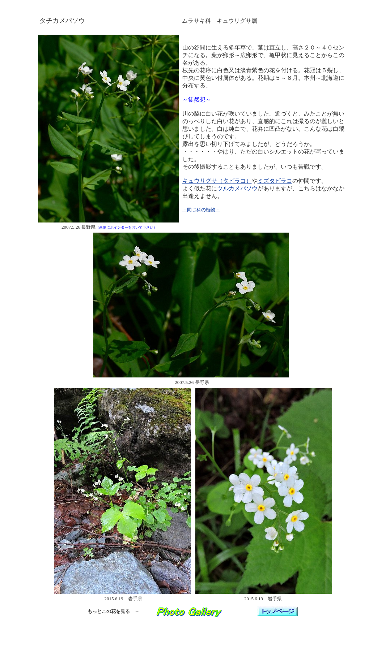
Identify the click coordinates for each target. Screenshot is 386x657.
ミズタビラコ (275, 181)
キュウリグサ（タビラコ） (217, 181)
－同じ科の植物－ (201, 209)
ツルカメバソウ (237, 188)
